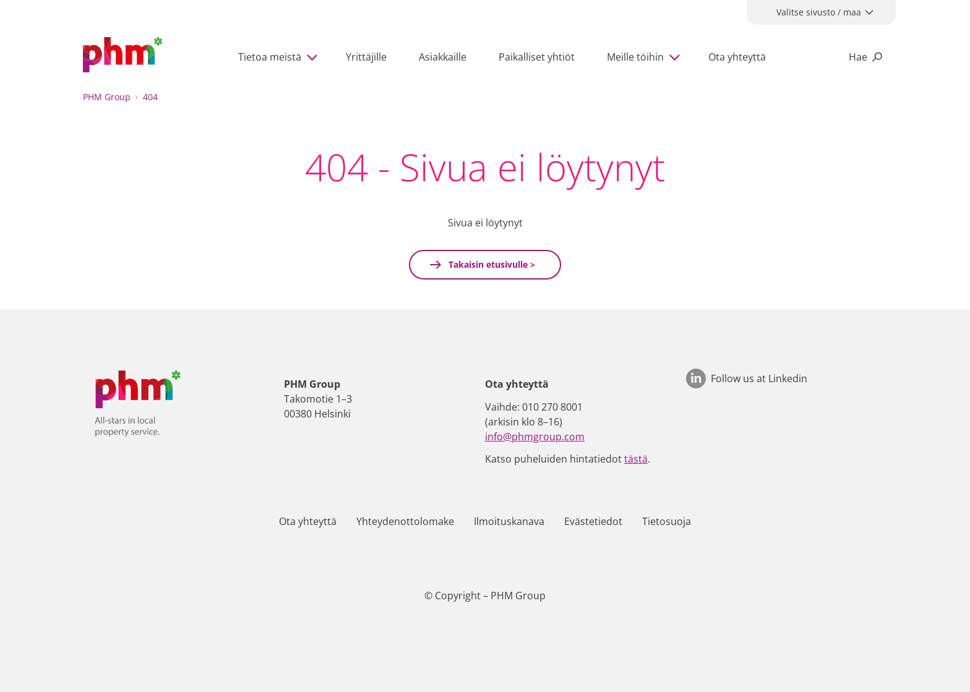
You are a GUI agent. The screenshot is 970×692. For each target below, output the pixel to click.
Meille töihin (635, 57)
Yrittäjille (366, 57)
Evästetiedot (593, 521)
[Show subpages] (315, 57)
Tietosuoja (666, 521)
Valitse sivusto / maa (818, 12)
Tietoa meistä (269, 57)
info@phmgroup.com (535, 436)
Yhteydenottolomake (405, 521)
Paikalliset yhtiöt (537, 57)
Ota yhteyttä (737, 57)
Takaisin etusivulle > (490, 264)
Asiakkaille (442, 57)
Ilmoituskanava (509, 521)
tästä (636, 459)
